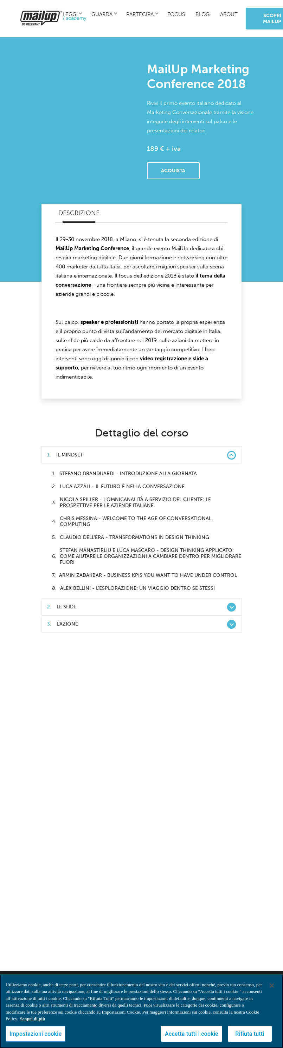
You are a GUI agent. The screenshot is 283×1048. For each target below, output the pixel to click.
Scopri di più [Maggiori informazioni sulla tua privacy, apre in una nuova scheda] (32, 1018)
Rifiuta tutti (249, 1033)
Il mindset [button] (141, 455)
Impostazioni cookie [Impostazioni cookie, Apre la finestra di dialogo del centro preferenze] (35, 1033)
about (229, 14)
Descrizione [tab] (78, 213)
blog (202, 14)
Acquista (173, 171)
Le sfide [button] (141, 607)
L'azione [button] (141, 624)
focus (176, 14)
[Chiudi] (271, 985)
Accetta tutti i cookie (191, 1033)
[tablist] (142, 213)
